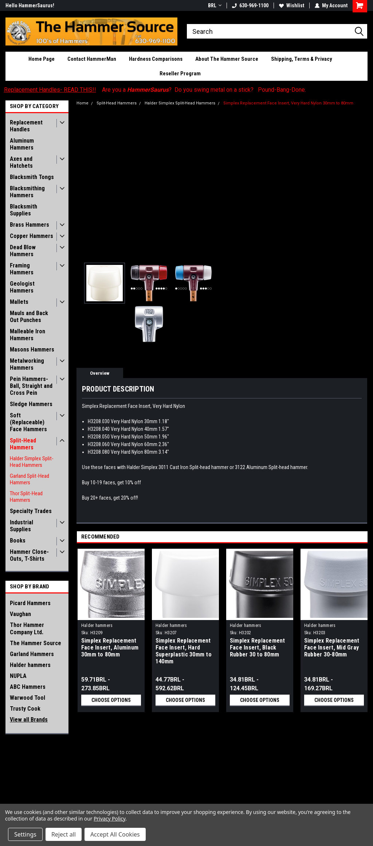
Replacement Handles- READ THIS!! (50, 89)
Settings (25, 834)
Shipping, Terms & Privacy (301, 59)
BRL (214, 5)
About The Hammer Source (226, 59)
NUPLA (18, 675)
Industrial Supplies (21, 526)
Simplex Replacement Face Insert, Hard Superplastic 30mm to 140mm (184, 651)
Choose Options (111, 700)
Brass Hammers (29, 224)
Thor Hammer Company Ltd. (27, 628)
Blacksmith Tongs (32, 177)
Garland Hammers (32, 654)
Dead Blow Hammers (23, 251)
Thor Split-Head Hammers (26, 496)
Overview (99, 373)
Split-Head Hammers (23, 444)
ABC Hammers (28, 686)
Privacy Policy (109, 818)
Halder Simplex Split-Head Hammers (32, 461)
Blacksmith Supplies (23, 210)
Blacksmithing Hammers (27, 192)
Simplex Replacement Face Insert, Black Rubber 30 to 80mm (257, 647)
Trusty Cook (25, 708)
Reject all (63, 834)
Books (17, 540)
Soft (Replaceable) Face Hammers (28, 422)
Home (82, 103)
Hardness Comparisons (155, 59)
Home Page (41, 59)
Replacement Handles (26, 126)
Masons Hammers (32, 349)
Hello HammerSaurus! (29, 5)
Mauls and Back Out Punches (29, 316)
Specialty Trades (31, 511)
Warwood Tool (27, 697)
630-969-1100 (250, 5)
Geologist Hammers (22, 287)
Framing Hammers (22, 269)
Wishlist (291, 5)
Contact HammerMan (91, 59)
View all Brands (29, 719)
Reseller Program (180, 73)
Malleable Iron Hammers (27, 335)
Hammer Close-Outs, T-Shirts (29, 555)
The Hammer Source (35, 643)
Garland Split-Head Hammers (29, 479)
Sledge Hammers (31, 404)
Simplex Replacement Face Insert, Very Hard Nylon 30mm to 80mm (288, 103)
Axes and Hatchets (21, 162)
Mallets (19, 301)
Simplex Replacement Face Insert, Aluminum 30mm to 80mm (109, 647)
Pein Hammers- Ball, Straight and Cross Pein (31, 386)
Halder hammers (30, 665)
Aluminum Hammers (22, 144)
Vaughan (20, 614)
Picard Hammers (30, 603)
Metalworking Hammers (27, 364)
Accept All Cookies (115, 834)
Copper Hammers (31, 236)
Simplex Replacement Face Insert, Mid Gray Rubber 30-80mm (332, 647)
